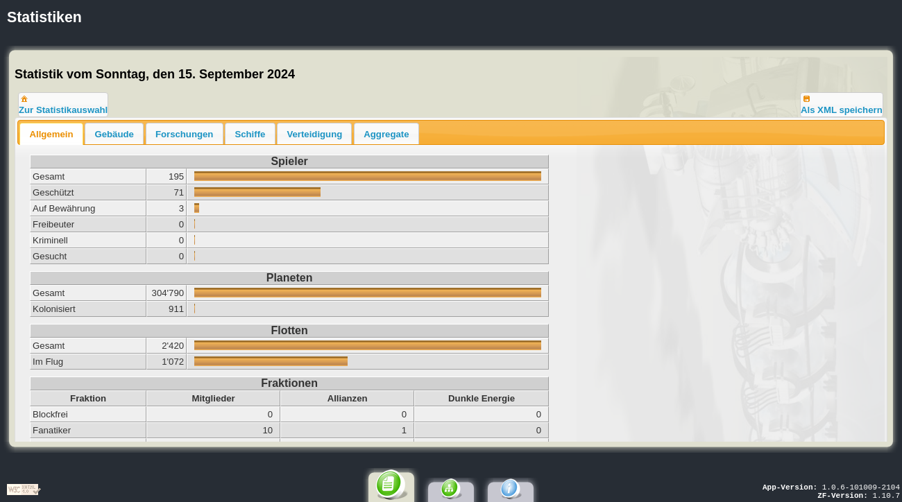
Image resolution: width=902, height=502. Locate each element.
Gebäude (113, 134)
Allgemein (51, 134)
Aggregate (386, 134)
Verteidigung (314, 134)
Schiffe (250, 134)
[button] (63, 104)
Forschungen (184, 134)
